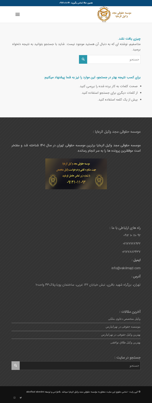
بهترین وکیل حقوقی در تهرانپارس (121, 334)
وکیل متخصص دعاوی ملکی (124, 318)
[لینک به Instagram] (14, 398)
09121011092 (64, 3)
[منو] (18, 15)
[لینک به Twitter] (21, 398)
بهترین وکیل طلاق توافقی (125, 342)
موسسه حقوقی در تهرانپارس (123, 326)
